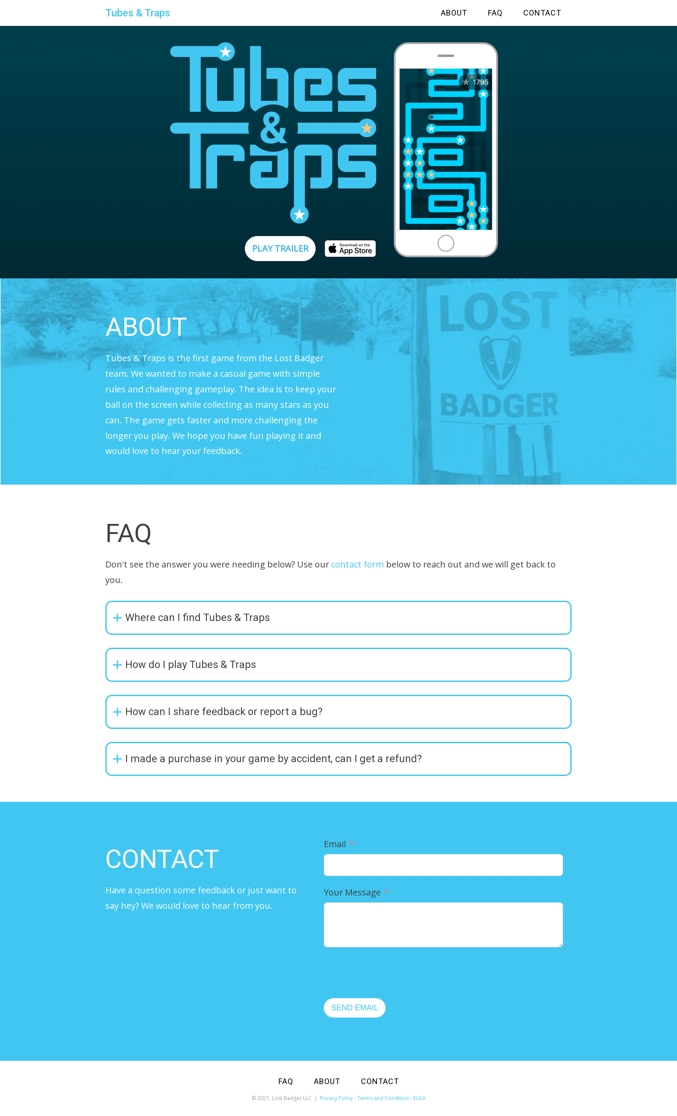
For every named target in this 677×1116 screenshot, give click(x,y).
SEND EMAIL (354, 1007)
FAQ (495, 12)
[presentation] (389, 973)
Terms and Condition (383, 1098)
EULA (419, 1098)
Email (335, 844)
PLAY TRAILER (280, 248)
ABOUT (454, 12)
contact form (357, 564)
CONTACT (542, 12)
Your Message (352, 892)
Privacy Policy (336, 1098)
